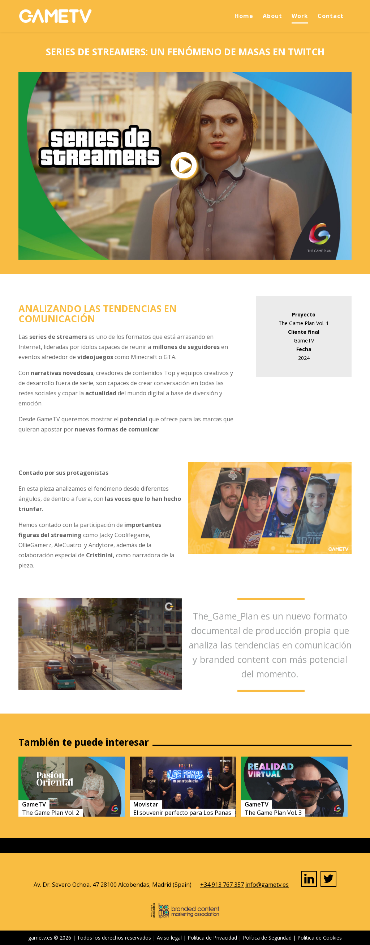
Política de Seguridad (267, 937)
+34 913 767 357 (222, 885)
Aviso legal (169, 937)
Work (300, 16)
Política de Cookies (319, 937)
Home (244, 16)
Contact (331, 16)
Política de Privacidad (212, 937)
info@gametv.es (267, 885)
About (272, 16)
